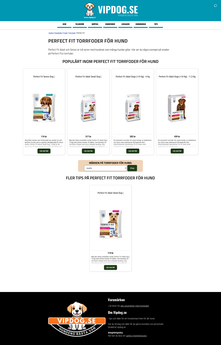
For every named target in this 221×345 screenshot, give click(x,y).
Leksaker (125, 24)
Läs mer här (44, 151)
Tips (156, 24)
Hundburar (141, 24)
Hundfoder (110, 24)
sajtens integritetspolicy (136, 335)
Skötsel (95, 24)
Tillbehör (79, 24)
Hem (64, 24)
